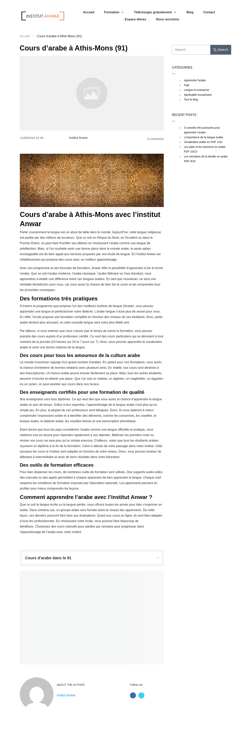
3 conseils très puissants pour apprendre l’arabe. (202, 130)
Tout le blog (191, 99)
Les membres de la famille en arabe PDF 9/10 (206, 159)
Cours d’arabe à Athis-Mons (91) (74, 48)
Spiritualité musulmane (198, 94)
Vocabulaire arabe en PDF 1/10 (203, 142)
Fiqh (186, 85)
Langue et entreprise (196, 89)
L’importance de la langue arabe (203, 137)
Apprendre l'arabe (195, 80)
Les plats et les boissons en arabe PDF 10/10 (205, 149)
